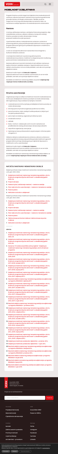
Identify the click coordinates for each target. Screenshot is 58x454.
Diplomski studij (11, 413)
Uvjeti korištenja (11, 436)
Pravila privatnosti (12, 433)
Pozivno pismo (12, 190)
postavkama (46, 448)
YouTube (33, 436)
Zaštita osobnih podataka (14, 429)
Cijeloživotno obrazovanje (14, 416)
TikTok (32, 426)
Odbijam (14, 451)
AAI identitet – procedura (14, 439)
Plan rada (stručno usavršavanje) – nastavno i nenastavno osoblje (29, 187)
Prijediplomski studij (12, 410)
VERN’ (31, 406)
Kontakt (8, 426)
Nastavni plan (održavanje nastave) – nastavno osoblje (26, 184)
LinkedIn (33, 439)
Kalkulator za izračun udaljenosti (18, 192)
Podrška (8, 423)
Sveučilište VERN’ (35, 410)
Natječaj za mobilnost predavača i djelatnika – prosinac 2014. (28, 341)
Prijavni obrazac (13, 182)
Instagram (33, 429)
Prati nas (32, 423)
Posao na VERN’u (35, 413)
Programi (8, 406)
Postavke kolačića (25, 451)
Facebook (33, 433)
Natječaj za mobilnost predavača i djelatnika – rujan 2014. (27, 344)
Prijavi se (49, 398)
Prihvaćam (5, 451)
